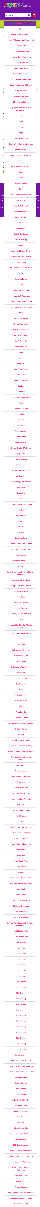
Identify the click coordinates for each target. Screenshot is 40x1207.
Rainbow (21, 510)
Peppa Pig (21, 493)
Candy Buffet (21, 1181)
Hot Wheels (21, 414)
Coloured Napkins (21, 63)
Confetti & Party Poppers (21, 765)
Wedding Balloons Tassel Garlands (21, 1193)
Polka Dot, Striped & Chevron (21, 504)
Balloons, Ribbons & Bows (20, 1066)
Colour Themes (21, 608)
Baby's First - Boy (21, 341)
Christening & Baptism (21, 603)
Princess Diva (21, 465)
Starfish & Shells (21, 1176)
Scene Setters (21, 895)
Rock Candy (21, 889)
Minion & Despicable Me (21, 471)
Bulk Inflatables (21, 729)
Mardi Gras (21, 673)
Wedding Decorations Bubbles (21, 1151)
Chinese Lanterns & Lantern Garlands (21, 758)
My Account (19, 10)
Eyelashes (21, 200)
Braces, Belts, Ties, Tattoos (21, 155)
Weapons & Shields (21, 319)
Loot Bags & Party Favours (21, 827)
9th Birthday (21, 982)
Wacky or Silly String (21, 917)
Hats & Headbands (21, 234)
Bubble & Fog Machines (21, 740)
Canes (21, 172)
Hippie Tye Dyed (21, 442)
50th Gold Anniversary (21, 1145)
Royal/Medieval (21, 701)
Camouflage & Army (21, 369)
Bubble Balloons (21, 1083)
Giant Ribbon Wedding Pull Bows (21, 1198)
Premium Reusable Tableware (21, 85)
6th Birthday (21, 965)
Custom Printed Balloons (21, 1111)
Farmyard (21, 425)
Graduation (21, 645)
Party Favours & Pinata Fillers (21, 878)
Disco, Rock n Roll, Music (21, 397)
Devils (21, 189)
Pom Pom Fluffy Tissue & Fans (21, 884)
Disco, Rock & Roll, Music (21, 633)
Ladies (21, 116)
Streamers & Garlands (21, 906)
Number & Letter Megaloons (21, 1100)
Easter (21, 639)
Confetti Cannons (21, 771)
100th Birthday (21, 1049)
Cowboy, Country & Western (21, 614)
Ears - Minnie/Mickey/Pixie (21, 195)
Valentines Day (21, 712)
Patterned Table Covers (21, 74)
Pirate (21, 285)
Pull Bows (21, 1117)
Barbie (21, 352)
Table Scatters (21, 912)
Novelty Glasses (21, 279)
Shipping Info (26, 10)
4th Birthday (21, 954)
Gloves (21, 223)
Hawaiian (21, 245)
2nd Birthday (21, 942)
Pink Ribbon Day (21, 695)
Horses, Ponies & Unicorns (21, 448)
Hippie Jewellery (21, 240)
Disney (21, 403)
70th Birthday (21, 1032)
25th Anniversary (21, 1139)
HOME (20, 29)
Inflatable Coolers (21, 816)
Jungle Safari (21, 454)
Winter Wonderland (21, 718)
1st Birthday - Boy (21, 931)
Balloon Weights (21, 1077)
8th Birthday (21, 976)
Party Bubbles (21, 850)
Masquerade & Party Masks (21, 257)
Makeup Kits (21, 262)
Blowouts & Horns (21, 838)
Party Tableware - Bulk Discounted (21, 40)
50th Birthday (21, 1021)
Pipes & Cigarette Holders (21, 290)
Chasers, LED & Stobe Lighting (21, 746)
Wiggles (21, 566)
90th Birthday (21, 1044)
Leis (21, 822)
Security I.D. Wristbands (21, 900)
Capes (21, 161)
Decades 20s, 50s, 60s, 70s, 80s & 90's (21, 626)
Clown (21, 178)
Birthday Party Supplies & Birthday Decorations (20, 924)
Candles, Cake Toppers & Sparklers (21, 751)
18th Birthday (21, 999)
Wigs (21, 313)
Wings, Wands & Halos (21, 324)
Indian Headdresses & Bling (21, 251)
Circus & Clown (21, 375)
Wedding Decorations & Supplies (20, 1134)
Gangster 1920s (21, 217)
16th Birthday (21, 993)
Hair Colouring (21, 228)
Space (21, 521)
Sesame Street (21, 516)
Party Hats (21, 855)
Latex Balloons (21, 1094)
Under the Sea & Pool (21, 561)
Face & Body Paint (21, 206)
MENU (24, 23)
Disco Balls (21, 782)
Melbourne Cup (21, 678)
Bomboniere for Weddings (21, 1162)
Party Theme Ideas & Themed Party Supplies (20, 573)
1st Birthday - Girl (21, 937)
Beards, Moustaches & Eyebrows (21, 144)
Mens (21, 121)
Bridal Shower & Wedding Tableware (21, 1169)
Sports (21, 527)
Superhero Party (21, 538)
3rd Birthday (21, 948)
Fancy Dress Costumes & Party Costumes (20, 109)
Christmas (21, 597)
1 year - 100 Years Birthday (21, 1061)
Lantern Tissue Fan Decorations (21, 1156)
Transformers (21, 555)
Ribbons (21, 1123)
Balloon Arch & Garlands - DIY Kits (21, 1072)
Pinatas (21, 872)
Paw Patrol (21, 487)
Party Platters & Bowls (21, 96)
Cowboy (21, 386)
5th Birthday (21, 959)
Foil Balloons (21, 1089)
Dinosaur (21, 392)
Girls (21, 127)
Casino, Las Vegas (21, 591)
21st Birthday (21, 1004)
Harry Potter (21, 437)
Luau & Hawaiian (21, 459)
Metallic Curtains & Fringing (21, 833)
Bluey (21, 358)
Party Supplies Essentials (20, 35)
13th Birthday (21, 987)
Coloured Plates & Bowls (21, 51)
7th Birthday (21, 971)
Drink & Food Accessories (21, 777)
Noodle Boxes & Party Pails (21, 844)
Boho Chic (21, 364)
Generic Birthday (21, 1055)
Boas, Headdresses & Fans (21, 167)
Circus (21, 619)
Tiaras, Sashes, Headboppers (21, 302)
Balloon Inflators (21, 1106)
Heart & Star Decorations (21, 810)
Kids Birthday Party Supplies (20, 330)
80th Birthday (21, 1038)
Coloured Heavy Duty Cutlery (21, 57)
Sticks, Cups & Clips (21, 1128)
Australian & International (21, 580)
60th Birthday (21, 1027)
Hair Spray (21, 805)
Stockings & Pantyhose (21, 296)
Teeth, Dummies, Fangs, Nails (21, 307)
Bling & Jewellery (21, 150)
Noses (21, 273)
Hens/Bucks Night (21, 656)
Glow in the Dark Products (21, 799)
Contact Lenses (21, 183)
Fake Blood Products (21, 212)
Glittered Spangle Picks (21, 793)
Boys (21, 133)
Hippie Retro (21, 661)
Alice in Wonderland (21, 335)
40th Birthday (21, 1016)
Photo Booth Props (21, 861)
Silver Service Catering (21, 102)
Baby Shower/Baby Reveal (21, 586)
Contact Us (33, 10)
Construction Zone (21, 380)
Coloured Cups (21, 46)
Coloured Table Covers (21, 68)
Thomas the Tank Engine (21, 549)
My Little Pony (21, 476)
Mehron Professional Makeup (21, 268)
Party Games (21, 867)
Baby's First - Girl (21, 347)
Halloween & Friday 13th (21, 650)
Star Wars (21, 532)
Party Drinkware (21, 91)
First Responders (21, 431)
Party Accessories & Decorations (20, 723)
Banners (21, 735)
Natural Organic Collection (21, 80)
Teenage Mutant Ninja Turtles (21, 544)
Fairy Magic (21, 420)
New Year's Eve (21, 684)
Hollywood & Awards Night (21, 667)
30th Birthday (21, 1010)
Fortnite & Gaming (21, 409)
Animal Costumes (21, 138)
